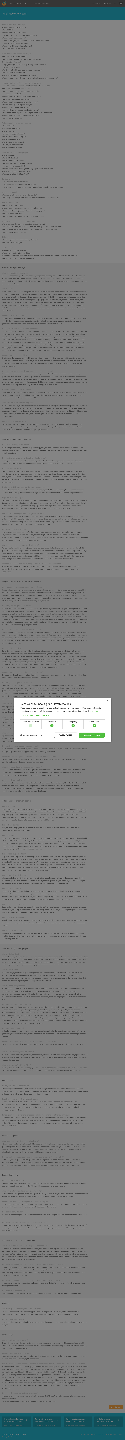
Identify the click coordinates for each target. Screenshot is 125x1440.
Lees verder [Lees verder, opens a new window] (94, 711)
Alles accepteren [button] (91, 735)
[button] (62, 715)
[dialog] (62, 720)
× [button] (107, 701)
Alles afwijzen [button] (64, 735)
